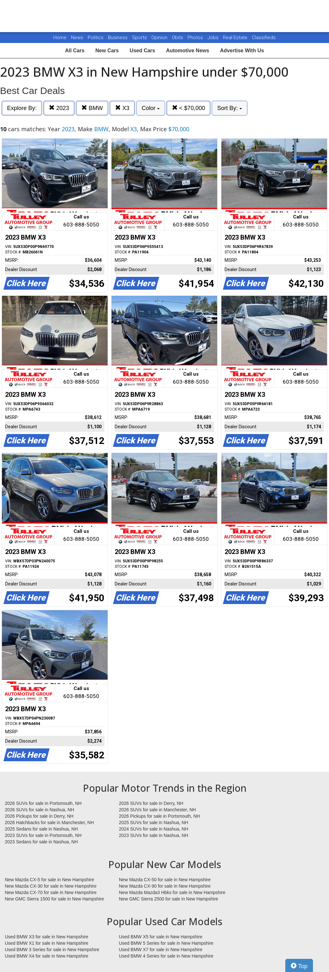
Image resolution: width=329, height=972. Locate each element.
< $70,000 (188, 108)
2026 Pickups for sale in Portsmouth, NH (159, 816)
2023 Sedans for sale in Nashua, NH (41, 841)
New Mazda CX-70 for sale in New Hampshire (51, 892)
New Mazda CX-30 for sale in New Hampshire (51, 886)
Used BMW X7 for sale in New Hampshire (160, 949)
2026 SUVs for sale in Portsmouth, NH (43, 803)
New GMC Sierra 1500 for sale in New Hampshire (54, 898)
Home (60, 37)
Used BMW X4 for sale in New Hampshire (46, 956)
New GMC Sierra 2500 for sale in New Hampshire (168, 898)
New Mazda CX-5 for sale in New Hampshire (49, 879)
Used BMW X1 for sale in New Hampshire (46, 943)
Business (118, 37)
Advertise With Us (242, 50)
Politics (95, 37)
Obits (178, 37)
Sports (140, 37)
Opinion (160, 37)
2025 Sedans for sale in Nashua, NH (41, 828)
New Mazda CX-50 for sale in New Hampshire (165, 879)
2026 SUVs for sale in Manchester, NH (157, 809)
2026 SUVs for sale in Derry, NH (151, 803)
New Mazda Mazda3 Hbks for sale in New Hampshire (172, 892)
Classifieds (264, 37)
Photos (196, 37)
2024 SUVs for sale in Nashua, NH (153, 828)
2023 (59, 108)
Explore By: (22, 108)
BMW (92, 108)
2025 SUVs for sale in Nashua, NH (153, 822)
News (77, 37)
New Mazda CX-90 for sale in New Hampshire (165, 886)
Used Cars (142, 50)
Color (151, 108)
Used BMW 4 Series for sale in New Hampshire (166, 956)
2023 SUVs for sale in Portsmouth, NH (43, 835)
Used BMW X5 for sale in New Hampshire (160, 936)
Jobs (214, 37)
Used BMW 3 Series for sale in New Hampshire (52, 949)
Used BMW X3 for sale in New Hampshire (46, 936)
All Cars (74, 50)
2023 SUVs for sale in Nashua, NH (153, 835)
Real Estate (236, 37)
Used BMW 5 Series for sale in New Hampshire (166, 943)
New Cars (107, 50)
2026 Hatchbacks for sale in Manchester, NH (49, 822)
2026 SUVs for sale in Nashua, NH (39, 809)
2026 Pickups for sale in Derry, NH (39, 816)
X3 (122, 108)
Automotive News (187, 50)
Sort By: (229, 108)
